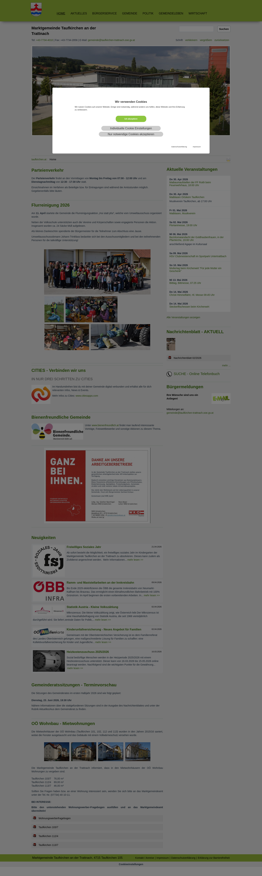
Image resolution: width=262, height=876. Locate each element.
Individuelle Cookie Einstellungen (131, 128)
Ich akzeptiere (131, 119)
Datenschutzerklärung (179, 147)
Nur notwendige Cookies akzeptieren (131, 134)
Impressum (197, 147)
